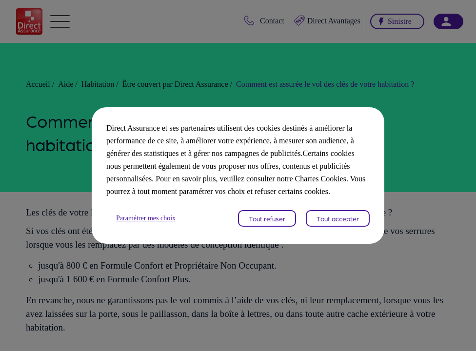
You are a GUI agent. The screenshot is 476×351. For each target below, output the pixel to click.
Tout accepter (338, 225)
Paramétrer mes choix (150, 225)
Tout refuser (267, 225)
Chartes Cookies (258, 185)
